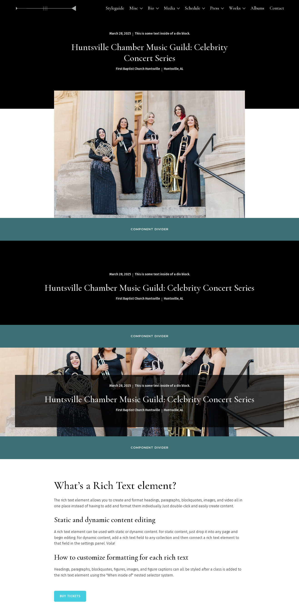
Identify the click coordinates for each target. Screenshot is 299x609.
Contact (277, 8)
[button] (136, 8)
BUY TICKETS (70, 596)
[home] (46, 8)
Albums (257, 8)
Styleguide (115, 8)
